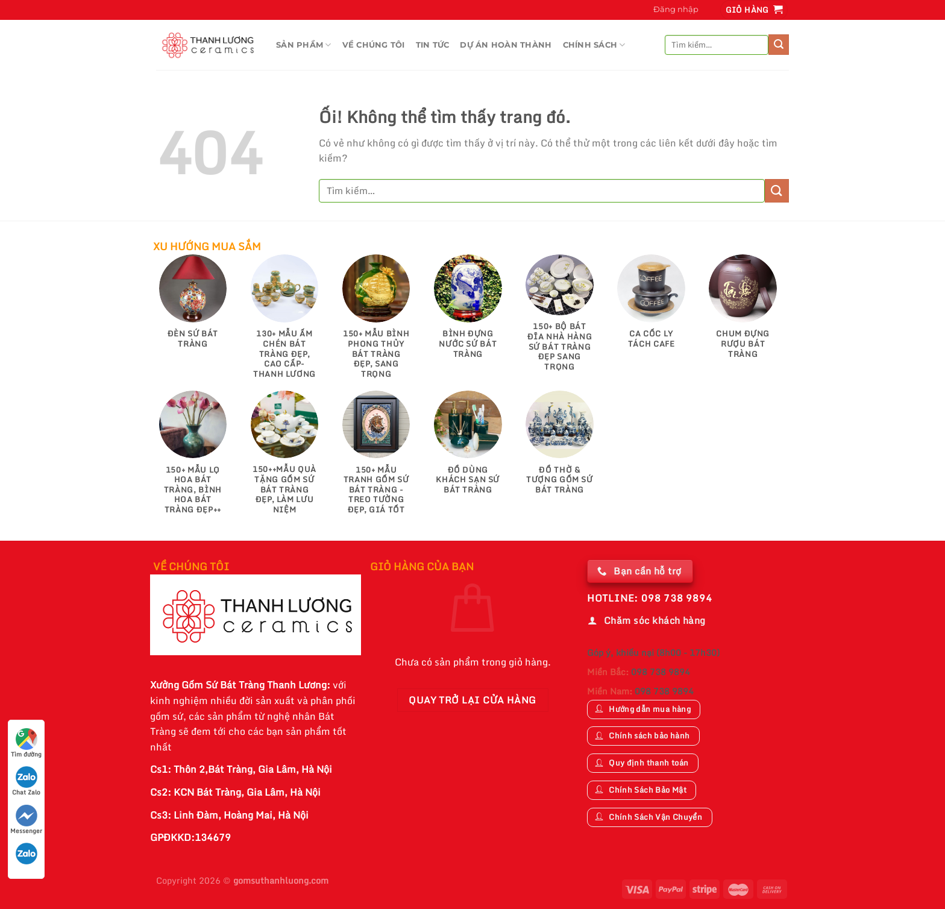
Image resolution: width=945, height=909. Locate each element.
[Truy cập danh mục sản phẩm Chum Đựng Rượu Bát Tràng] (743, 312)
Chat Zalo (26, 781)
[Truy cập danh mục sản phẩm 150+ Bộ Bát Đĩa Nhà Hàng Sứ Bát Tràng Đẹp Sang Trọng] (560, 318)
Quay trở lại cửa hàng (472, 700)
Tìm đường (26, 743)
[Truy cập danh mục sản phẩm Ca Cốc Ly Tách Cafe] (651, 307)
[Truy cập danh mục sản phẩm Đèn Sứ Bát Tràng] (193, 307)
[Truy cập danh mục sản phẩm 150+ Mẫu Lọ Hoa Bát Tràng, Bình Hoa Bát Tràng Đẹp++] (193, 458)
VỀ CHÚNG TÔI (373, 44)
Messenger (26, 820)
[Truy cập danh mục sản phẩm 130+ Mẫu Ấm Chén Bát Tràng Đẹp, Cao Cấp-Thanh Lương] (285, 322)
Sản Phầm (303, 45)
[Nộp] (778, 44)
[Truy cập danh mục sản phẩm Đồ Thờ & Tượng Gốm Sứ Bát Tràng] (560, 448)
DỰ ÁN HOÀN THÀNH (505, 44)
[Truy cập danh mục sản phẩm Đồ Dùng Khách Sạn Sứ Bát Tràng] (468, 448)
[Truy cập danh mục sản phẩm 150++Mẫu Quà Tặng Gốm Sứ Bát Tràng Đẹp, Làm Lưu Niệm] (285, 458)
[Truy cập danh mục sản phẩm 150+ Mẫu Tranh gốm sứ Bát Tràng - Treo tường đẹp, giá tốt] (376, 458)
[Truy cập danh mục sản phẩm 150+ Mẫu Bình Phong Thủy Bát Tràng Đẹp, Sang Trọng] (376, 322)
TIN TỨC (433, 44)
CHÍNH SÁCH (594, 45)
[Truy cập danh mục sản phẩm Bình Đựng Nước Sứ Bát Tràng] (468, 312)
